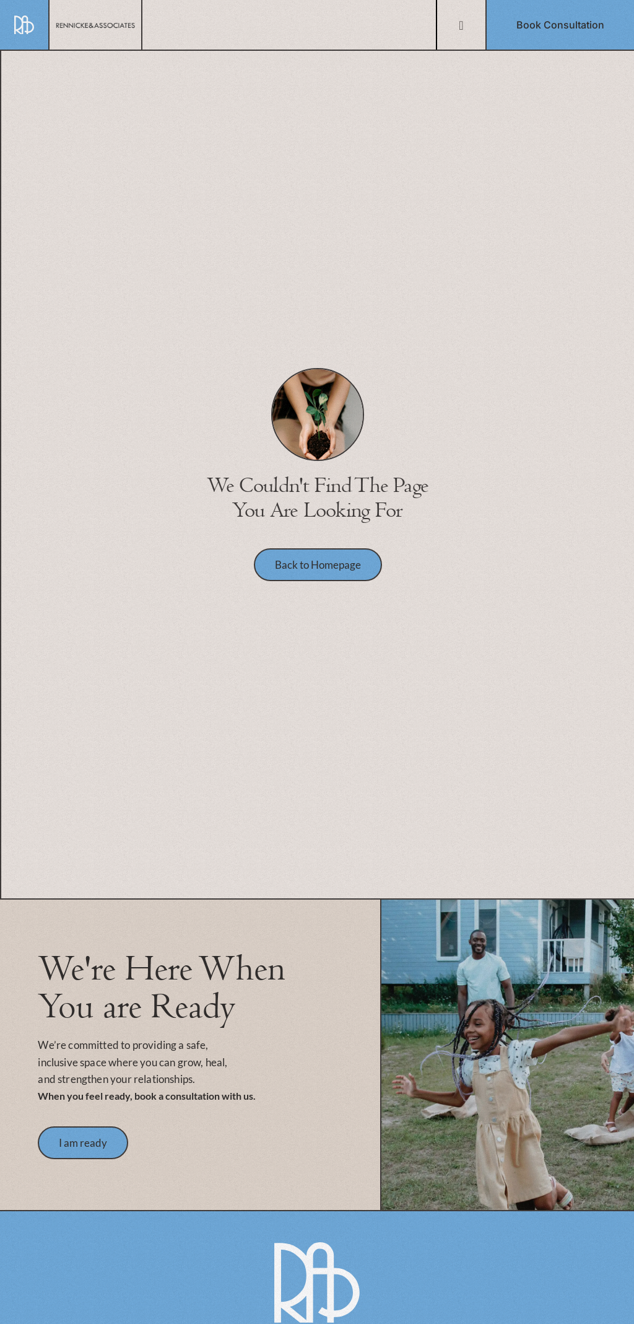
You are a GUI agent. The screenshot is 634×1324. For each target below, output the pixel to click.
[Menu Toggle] (461, 25)
